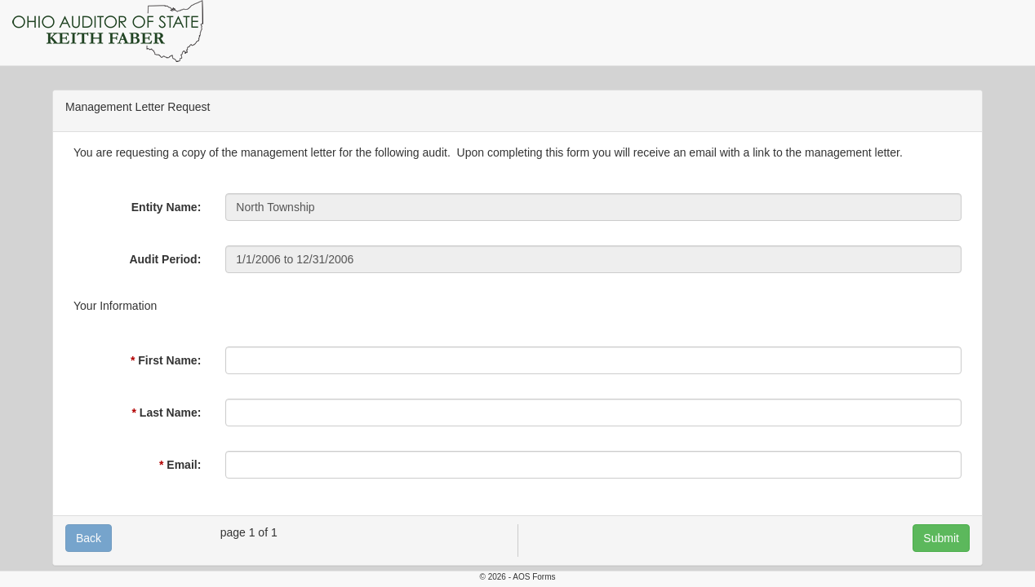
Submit (941, 538)
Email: (184, 464)
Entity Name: (166, 207)
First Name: (169, 360)
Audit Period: (165, 259)
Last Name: (170, 412)
